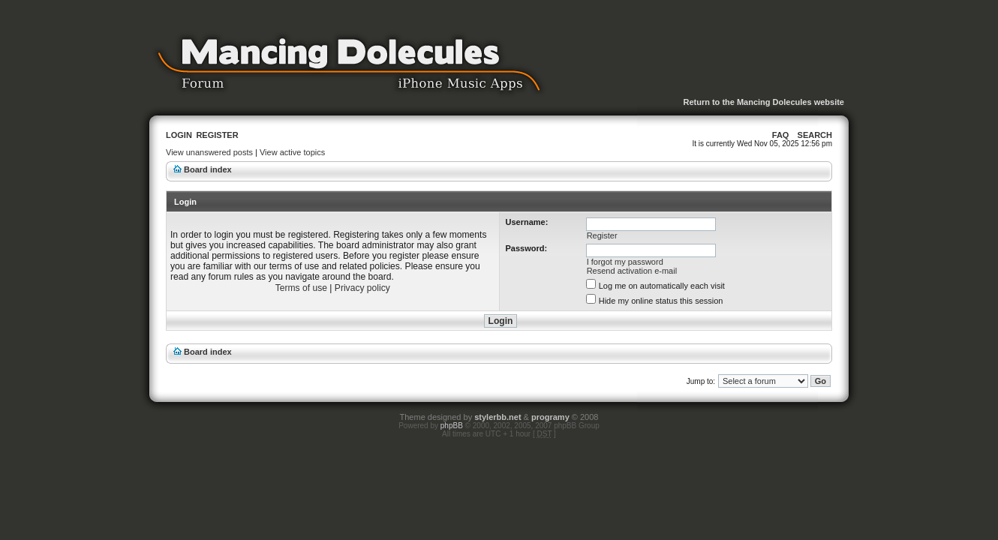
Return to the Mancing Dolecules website (763, 102)
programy (550, 417)
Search (815, 135)
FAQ (780, 135)
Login (179, 135)
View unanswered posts (209, 152)
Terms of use (301, 288)
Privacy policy (362, 288)
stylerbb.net (497, 417)
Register (217, 135)
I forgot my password (625, 261)
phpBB (451, 426)
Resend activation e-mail (632, 270)
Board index (208, 169)
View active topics (292, 152)
